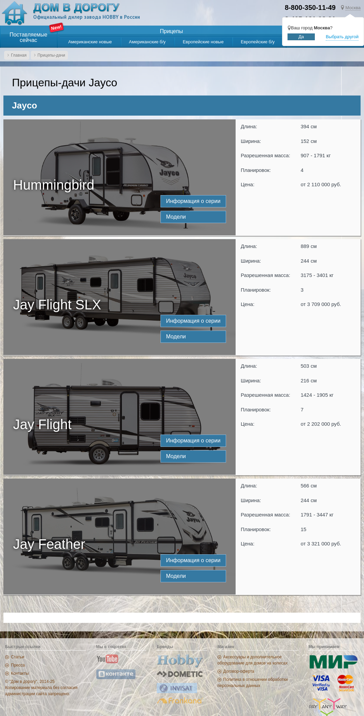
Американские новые (90, 41)
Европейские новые (203, 41)
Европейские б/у (258, 41)
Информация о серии (193, 201)
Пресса (18, 665)
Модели (176, 217)
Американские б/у (147, 41)
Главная (19, 55)
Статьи (17, 657)
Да (301, 36)
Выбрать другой (342, 36)
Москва (353, 7)
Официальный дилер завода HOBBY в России (87, 17)
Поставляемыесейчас (28, 37)
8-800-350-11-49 (310, 7)
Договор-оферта (238, 671)
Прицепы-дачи (51, 55)
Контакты (20, 673)
